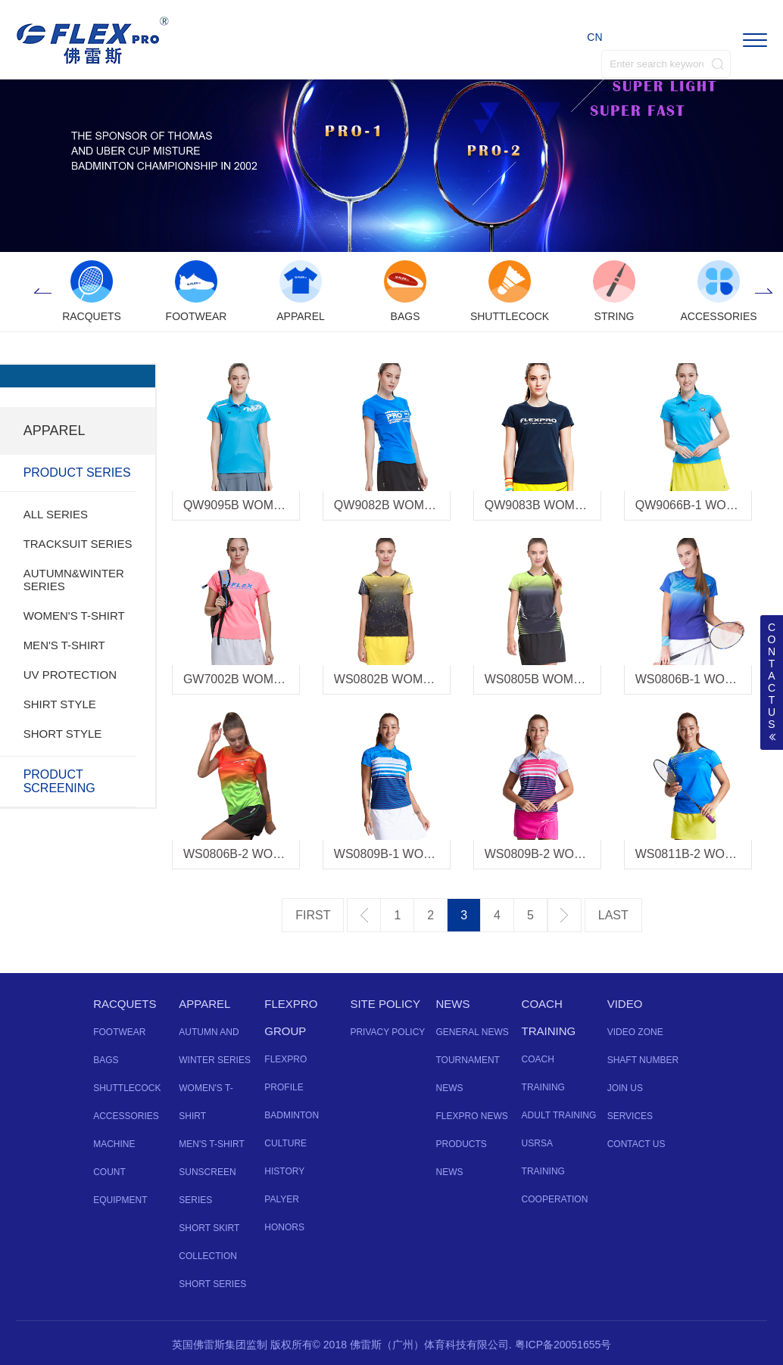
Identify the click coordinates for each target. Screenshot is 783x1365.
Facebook (364, 1297)
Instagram (419, 1297)
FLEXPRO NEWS (471, 1116)
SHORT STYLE (62, 733)
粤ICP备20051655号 (563, 1345)
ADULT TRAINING (559, 1115)
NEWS (452, 1003)
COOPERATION (555, 1199)
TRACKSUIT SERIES (78, 543)
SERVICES (630, 1116)
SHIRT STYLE (59, 704)
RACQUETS (124, 1003)
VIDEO (625, 1003)
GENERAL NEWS (471, 1032)
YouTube (391, 1297)
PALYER (281, 1199)
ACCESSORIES (126, 1116)
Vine (446, 1297)
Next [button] (764, 292)
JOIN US (625, 1088)
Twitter (337, 1297)
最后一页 (613, 915)
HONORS (284, 1227)
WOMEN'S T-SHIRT (74, 615)
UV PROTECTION (70, 674)
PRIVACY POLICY (387, 1032)
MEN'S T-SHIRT (64, 645)
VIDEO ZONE (635, 1032)
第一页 (313, 915)
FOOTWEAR (119, 1032)
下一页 (564, 915)
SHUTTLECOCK (127, 1088)
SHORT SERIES (212, 1284)
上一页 (364, 915)
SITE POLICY (385, 1003)
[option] (91, 292)
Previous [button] (42, 292)
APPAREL (204, 1003)
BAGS (105, 1060)
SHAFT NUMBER (642, 1060)
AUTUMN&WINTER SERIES (73, 579)
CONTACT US (636, 1144)
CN (594, 37)
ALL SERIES (55, 514)
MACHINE (114, 1144)
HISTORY (284, 1171)
